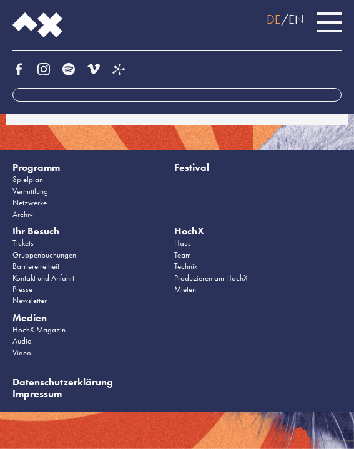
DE (274, 19)
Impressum (37, 393)
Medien (29, 317)
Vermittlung (30, 191)
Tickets (23, 243)
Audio (22, 341)
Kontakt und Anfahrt (43, 278)
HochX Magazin (39, 329)
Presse (22, 289)
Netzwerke (29, 202)
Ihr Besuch (35, 231)
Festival (191, 167)
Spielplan (27, 179)
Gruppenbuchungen (44, 254)
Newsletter (29, 300)
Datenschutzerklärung (62, 382)
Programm (36, 167)
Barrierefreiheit (35, 266)
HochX (189, 231)
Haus (182, 243)
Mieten (185, 289)
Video (21, 352)
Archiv (22, 214)
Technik (185, 266)
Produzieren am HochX (211, 278)
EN (296, 19)
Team (182, 254)
